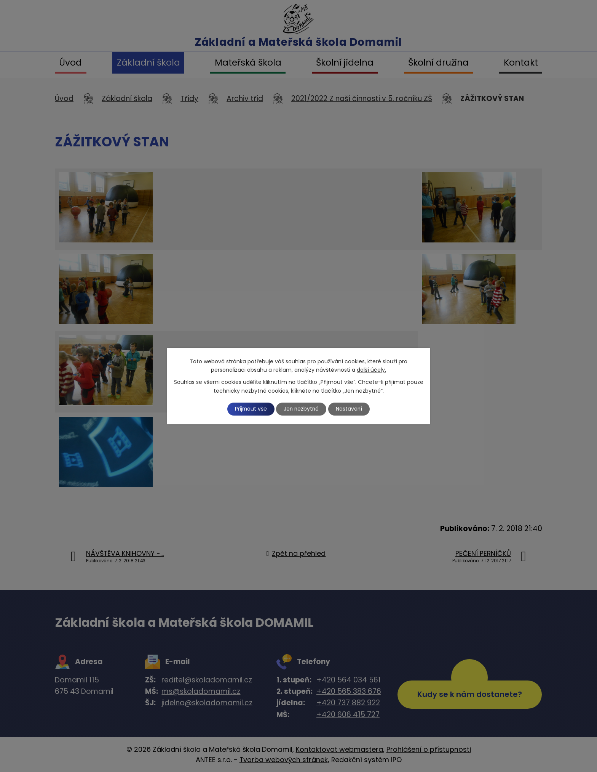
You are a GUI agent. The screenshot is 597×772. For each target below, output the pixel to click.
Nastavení (350, 408)
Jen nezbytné (302, 408)
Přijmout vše (249, 408)
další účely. (371, 370)
